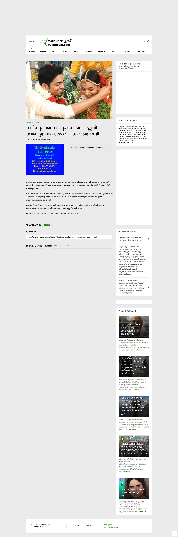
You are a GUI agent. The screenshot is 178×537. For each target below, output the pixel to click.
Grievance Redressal (111, 527)
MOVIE (76, 51)
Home (28, 122)
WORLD (65, 51)
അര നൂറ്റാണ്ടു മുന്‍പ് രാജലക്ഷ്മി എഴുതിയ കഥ (132, 492)
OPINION (128, 51)
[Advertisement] (89, 18)
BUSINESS (142, 51)
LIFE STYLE (115, 51)
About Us (87, 525)
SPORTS (88, 51)
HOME (32, 51)
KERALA (43, 51)
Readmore (140, 350)
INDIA (54, 51)
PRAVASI (101, 51)
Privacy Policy (108, 525)
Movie (37, 122)
